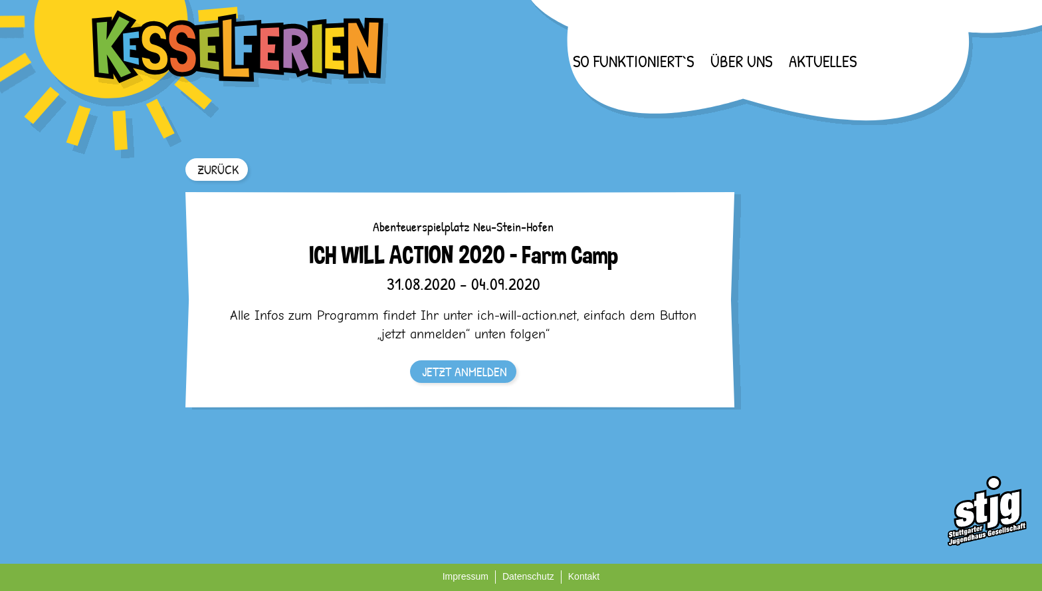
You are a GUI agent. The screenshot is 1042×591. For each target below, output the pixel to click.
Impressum (465, 576)
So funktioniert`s (633, 61)
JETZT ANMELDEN (464, 371)
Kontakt (583, 576)
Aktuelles (823, 61)
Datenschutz (528, 576)
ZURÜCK (218, 169)
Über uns (741, 61)
